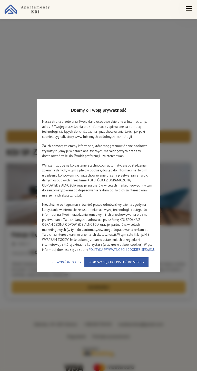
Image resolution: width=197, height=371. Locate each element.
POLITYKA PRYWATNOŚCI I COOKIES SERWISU (121, 250)
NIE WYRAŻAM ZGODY (66, 262)
